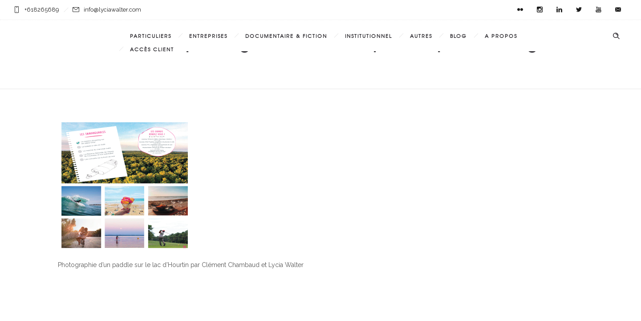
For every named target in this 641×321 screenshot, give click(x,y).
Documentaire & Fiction (286, 35)
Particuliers (150, 35)
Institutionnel (368, 35)
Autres (421, 35)
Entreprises (208, 35)
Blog (458, 35)
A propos (501, 35)
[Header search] (616, 36)
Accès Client (152, 49)
